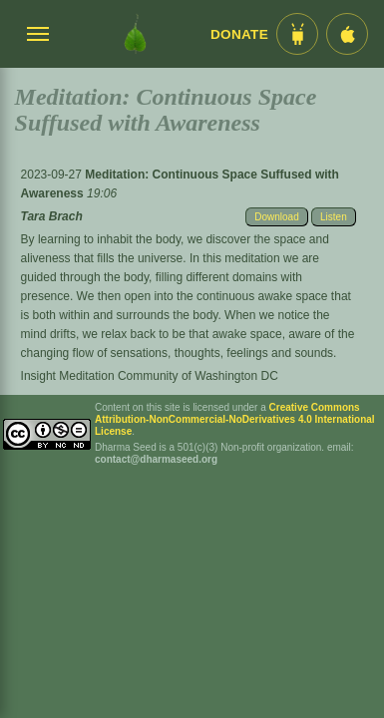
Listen (333, 216)
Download (276, 216)
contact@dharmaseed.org (156, 459)
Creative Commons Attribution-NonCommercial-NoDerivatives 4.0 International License (235, 419)
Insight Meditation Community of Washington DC (149, 376)
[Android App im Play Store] (297, 34)
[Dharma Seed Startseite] (135, 34)
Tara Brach (52, 216)
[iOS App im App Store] (347, 34)
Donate (239, 34)
